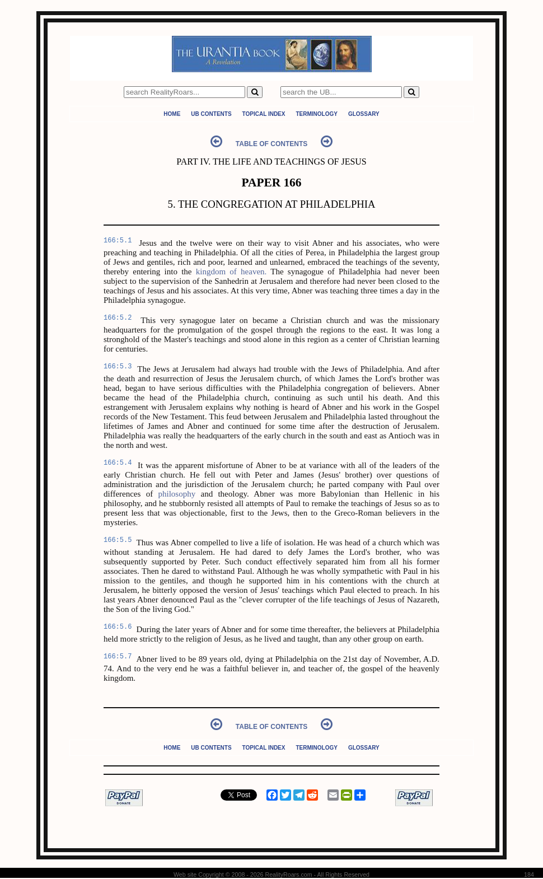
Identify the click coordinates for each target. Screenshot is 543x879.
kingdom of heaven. (231, 271)
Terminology (316, 114)
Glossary (364, 114)
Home (171, 114)
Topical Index (263, 114)
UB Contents (211, 114)
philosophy (176, 493)
